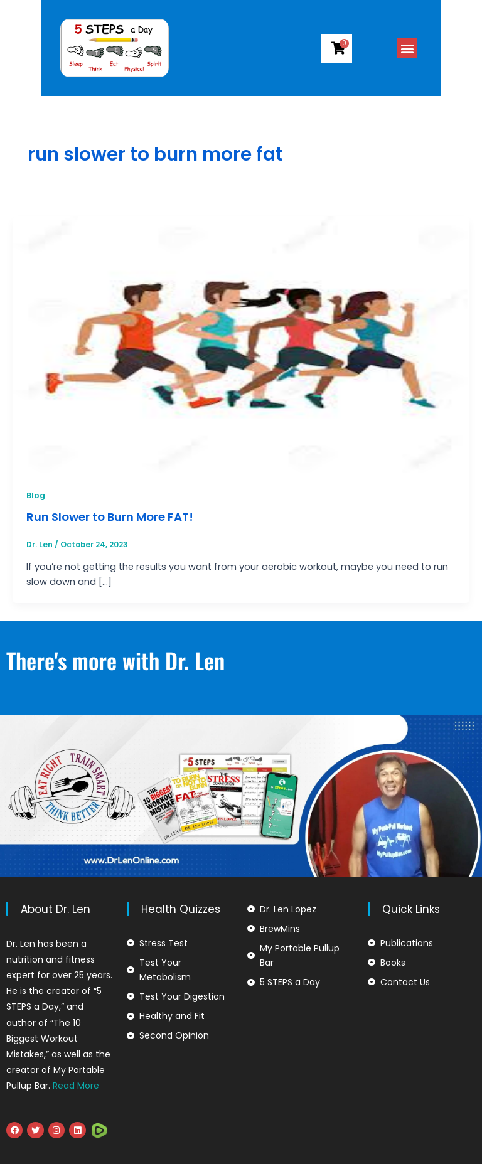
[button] (449, 48)
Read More (76, 1085)
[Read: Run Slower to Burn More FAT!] (241, 344)
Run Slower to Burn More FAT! (109, 517)
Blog (35, 495)
